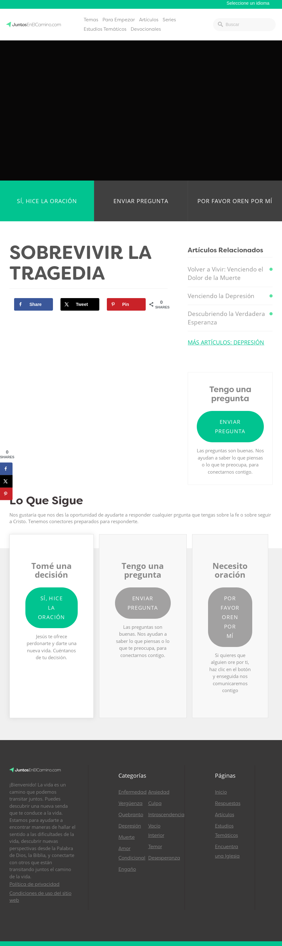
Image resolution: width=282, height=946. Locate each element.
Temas (91, 20)
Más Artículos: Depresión (226, 342)
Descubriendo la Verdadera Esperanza (226, 318)
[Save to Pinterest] (126, 304)
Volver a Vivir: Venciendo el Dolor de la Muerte (225, 273)
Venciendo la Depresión (221, 296)
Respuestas (227, 803)
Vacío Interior (156, 830)
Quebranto (130, 815)
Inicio (221, 792)
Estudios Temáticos (105, 29)
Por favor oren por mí (234, 201)
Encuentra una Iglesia (227, 851)
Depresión (129, 826)
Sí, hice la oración (47, 201)
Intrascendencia (160, 815)
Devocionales (146, 29)
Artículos (148, 20)
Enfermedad (130, 792)
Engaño (127, 869)
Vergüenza (130, 803)
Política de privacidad (34, 884)
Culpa (155, 803)
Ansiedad (159, 792)
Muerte (126, 837)
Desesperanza (160, 858)
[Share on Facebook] (33, 304)
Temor (155, 847)
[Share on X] (79, 304)
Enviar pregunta (140, 201)
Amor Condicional (130, 853)
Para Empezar (118, 20)
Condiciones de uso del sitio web (40, 897)
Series (169, 20)
